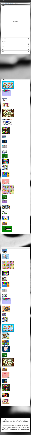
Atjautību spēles (15, 38)
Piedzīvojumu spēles (15, 44)
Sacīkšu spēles (15, 46)
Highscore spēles (15, 41)
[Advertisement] (16, 9)
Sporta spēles (15, 51)
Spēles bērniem (15, 49)
